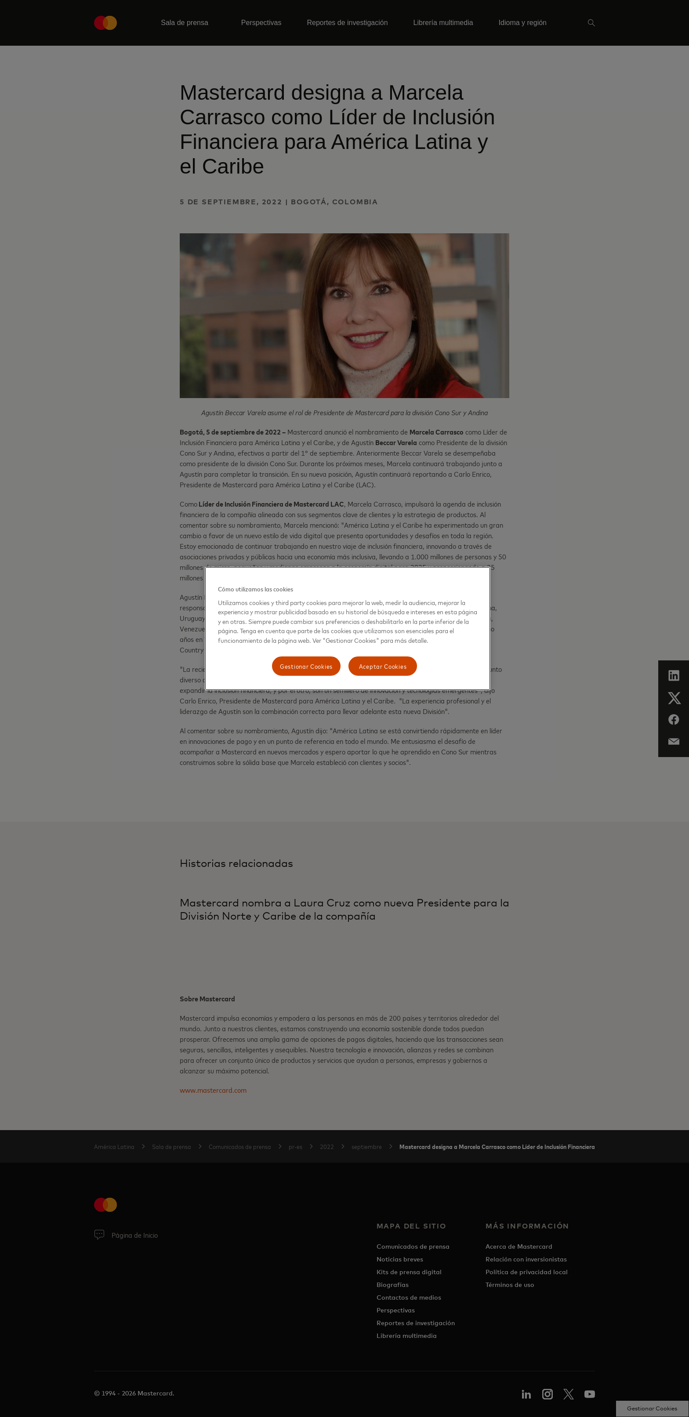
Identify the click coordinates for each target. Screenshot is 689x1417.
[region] (347, 628)
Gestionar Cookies (306, 666)
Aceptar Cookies (383, 666)
